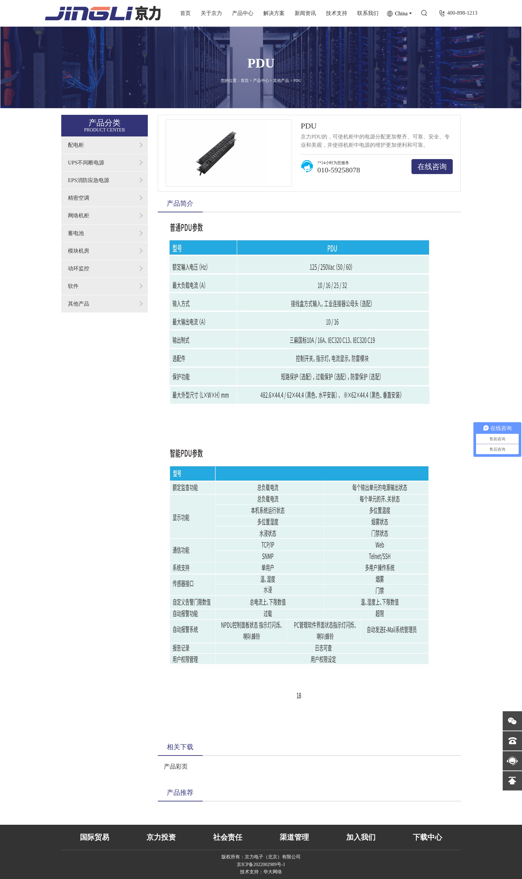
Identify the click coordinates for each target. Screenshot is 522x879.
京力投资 (161, 837)
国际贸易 (94, 837)
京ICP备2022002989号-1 (261, 864)
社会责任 (227, 837)
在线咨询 (432, 166)
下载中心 (427, 837)
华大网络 (272, 871)
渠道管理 (294, 837)
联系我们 (368, 13)
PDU (297, 80)
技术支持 (336, 13)
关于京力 (211, 13)
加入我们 (361, 837)
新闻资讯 (305, 13)
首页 (185, 13)
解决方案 (274, 13)
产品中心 (242, 13)
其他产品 (281, 80)
